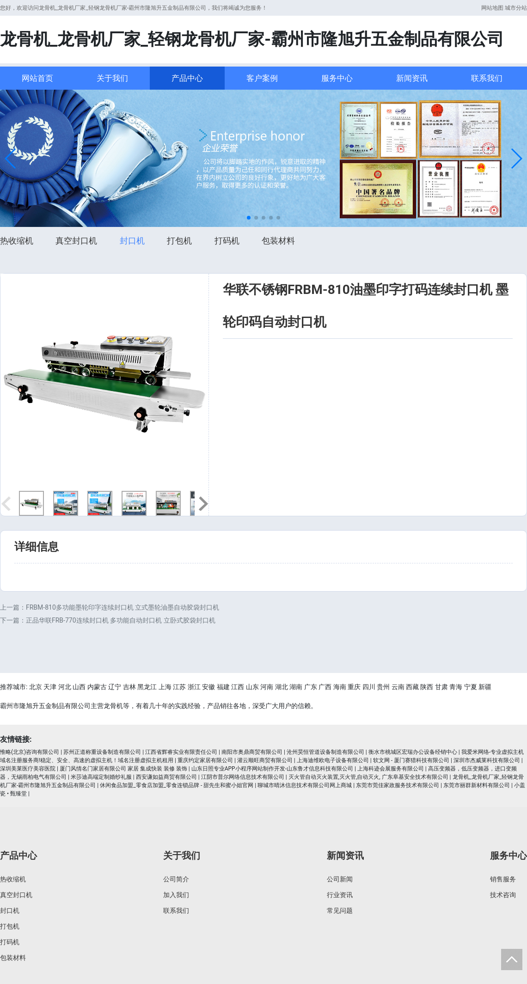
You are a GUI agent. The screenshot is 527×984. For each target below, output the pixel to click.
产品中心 (187, 78)
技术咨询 (503, 894)
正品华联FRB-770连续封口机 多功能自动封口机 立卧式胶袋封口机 (120, 620)
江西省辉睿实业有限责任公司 (181, 752)
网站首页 (37, 78)
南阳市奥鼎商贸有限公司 (251, 752)
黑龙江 (147, 687)
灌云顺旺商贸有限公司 (265, 760)
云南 (398, 687)
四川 (368, 687)
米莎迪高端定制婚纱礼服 (101, 777)
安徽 (208, 687)
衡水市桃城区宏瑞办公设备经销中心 (412, 752)
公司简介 (176, 879)
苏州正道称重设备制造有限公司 (102, 752)
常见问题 (340, 910)
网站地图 (492, 8)
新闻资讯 (412, 78)
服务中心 (337, 78)
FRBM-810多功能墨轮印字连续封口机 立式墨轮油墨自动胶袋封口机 (122, 607)
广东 (310, 687)
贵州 (383, 687)
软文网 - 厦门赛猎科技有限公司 (411, 760)
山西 (79, 687)
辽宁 (114, 687)
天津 (49, 687)
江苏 (179, 687)
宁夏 (470, 687)
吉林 (129, 687)
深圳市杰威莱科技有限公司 (486, 760)
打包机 (179, 240)
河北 (64, 687)
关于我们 (112, 78)
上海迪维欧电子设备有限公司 (333, 760)
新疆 (484, 687)
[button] (11, 158)
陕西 (426, 687)
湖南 (295, 687)
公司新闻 (340, 879)
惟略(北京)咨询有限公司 (29, 752)
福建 (223, 687)
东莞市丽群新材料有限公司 (476, 785)
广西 (325, 687)
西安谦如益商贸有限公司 (166, 777)
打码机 (226, 240)
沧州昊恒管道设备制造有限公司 (325, 752)
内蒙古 (97, 687)
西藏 (412, 687)
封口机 (132, 240)
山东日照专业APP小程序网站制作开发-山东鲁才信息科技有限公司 (272, 768)
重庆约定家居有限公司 (205, 760)
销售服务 (503, 879)
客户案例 (262, 78)
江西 (237, 687)
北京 (35, 687)
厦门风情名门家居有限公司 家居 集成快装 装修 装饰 (123, 768)
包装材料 (278, 240)
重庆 (354, 687)
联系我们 (486, 78)
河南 (266, 687)
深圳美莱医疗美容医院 (27, 768)
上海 (165, 687)
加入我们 (176, 894)
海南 (339, 687)
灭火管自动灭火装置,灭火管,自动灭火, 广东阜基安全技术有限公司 (368, 777)
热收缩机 (16, 240)
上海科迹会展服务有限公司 (390, 768)
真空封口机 (76, 240)
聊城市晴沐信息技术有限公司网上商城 (304, 785)
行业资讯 (340, 894)
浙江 (194, 687)
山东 (252, 687)
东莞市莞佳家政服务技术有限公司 (397, 785)
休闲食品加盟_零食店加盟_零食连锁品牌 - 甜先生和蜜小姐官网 (176, 785)
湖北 (281, 687)
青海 (455, 687)
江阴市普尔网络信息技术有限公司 (242, 777)
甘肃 (441, 687)
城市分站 (516, 8)
